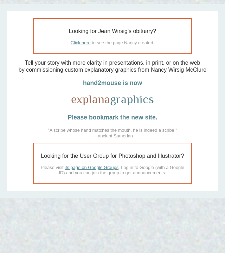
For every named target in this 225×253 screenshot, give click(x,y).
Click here (81, 42)
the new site (138, 117)
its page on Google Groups (91, 167)
